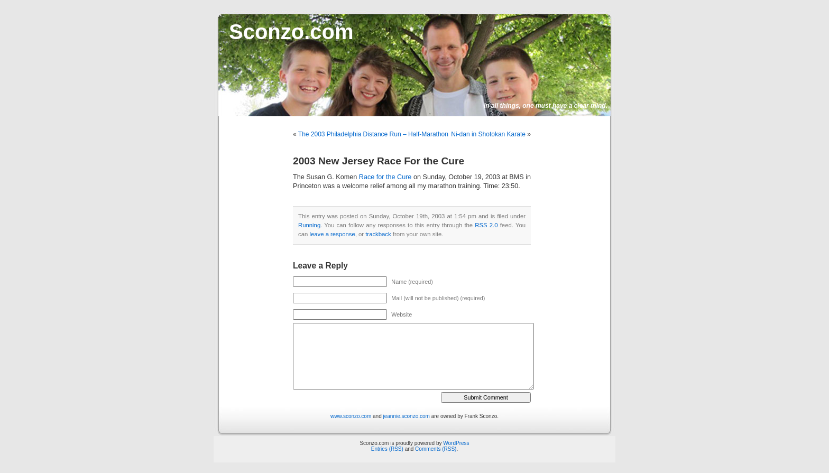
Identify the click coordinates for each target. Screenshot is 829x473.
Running (309, 225)
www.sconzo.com (350, 416)
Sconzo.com (291, 31)
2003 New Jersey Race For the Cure (378, 160)
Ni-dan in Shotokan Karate (488, 134)
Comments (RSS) (435, 449)
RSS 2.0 (486, 225)
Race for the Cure (385, 177)
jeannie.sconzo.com (406, 416)
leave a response (332, 234)
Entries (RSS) (387, 449)
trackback (378, 234)
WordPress (456, 443)
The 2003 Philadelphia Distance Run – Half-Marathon (373, 134)
